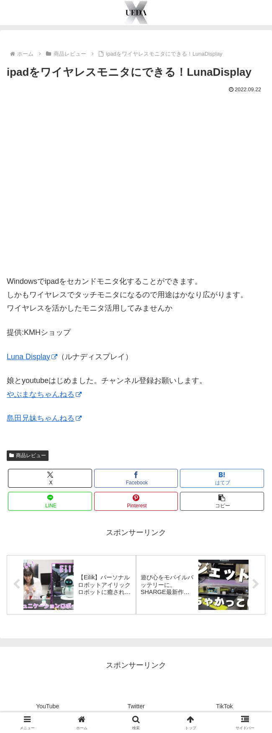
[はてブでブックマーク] (222, 478)
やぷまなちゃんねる (44, 394)
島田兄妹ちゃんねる (44, 418)
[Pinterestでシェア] (136, 501)
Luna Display (32, 356)
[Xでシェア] (50, 478)
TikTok (224, 706)
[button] (222, 501)
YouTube (47, 706)
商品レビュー (27, 455)
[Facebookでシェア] (136, 478)
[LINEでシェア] (50, 501)
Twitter (135, 706)
